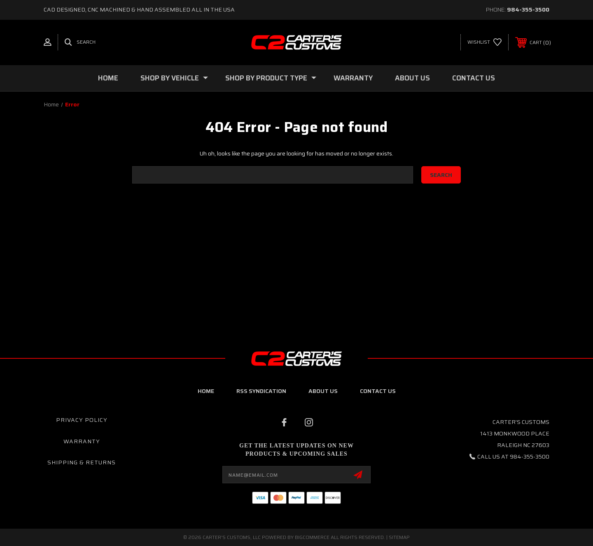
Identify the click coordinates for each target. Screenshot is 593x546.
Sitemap (399, 537)
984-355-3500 (528, 9)
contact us (378, 390)
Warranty (353, 78)
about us (323, 390)
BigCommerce (312, 537)
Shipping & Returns (81, 462)
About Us (412, 78)
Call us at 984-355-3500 (513, 456)
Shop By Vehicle (174, 78)
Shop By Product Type (270, 78)
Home (108, 78)
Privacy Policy (81, 419)
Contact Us (473, 78)
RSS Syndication (261, 390)
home (206, 390)
